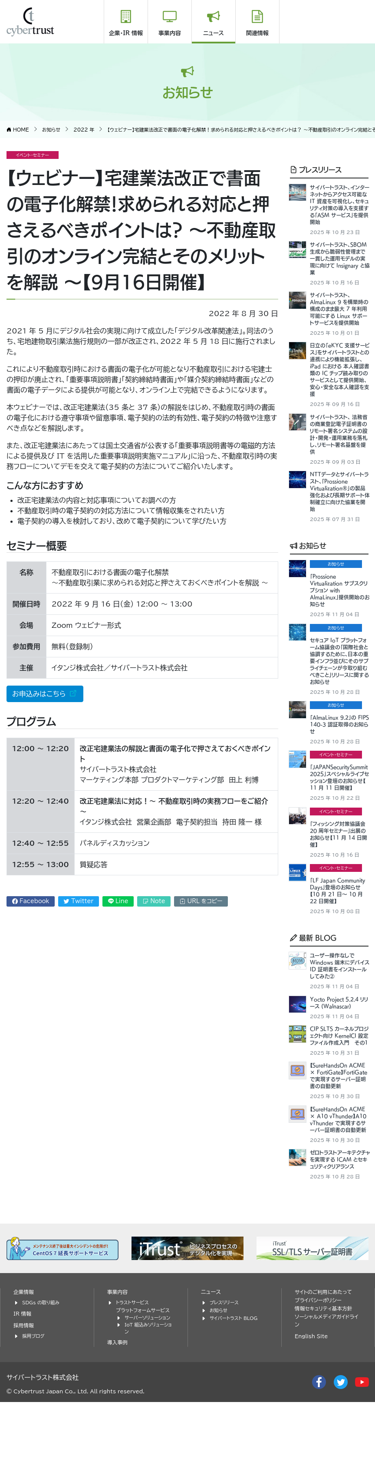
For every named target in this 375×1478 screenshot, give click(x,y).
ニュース (213, 33)
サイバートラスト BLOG (235, 1385)
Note (154, 901)
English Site (312, 1405)
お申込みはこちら (40, 693)
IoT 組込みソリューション (148, 1397)
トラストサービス (133, 1371)
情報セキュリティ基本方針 (326, 1377)
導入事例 (118, 1411)
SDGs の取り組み (42, 1371)
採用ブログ (34, 1404)
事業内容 (169, 33)
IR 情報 (23, 1382)
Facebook (30, 901)
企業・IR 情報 (126, 33)
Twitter (78, 901)
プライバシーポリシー (320, 1369)
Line (118, 901)
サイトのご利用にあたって (325, 1360)
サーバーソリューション (149, 1385)
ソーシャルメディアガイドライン (327, 1389)
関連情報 (257, 33)
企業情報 (24, 1360)
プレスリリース (316, 169)
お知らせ (308, 557)
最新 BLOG (313, 967)
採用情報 (24, 1393)
